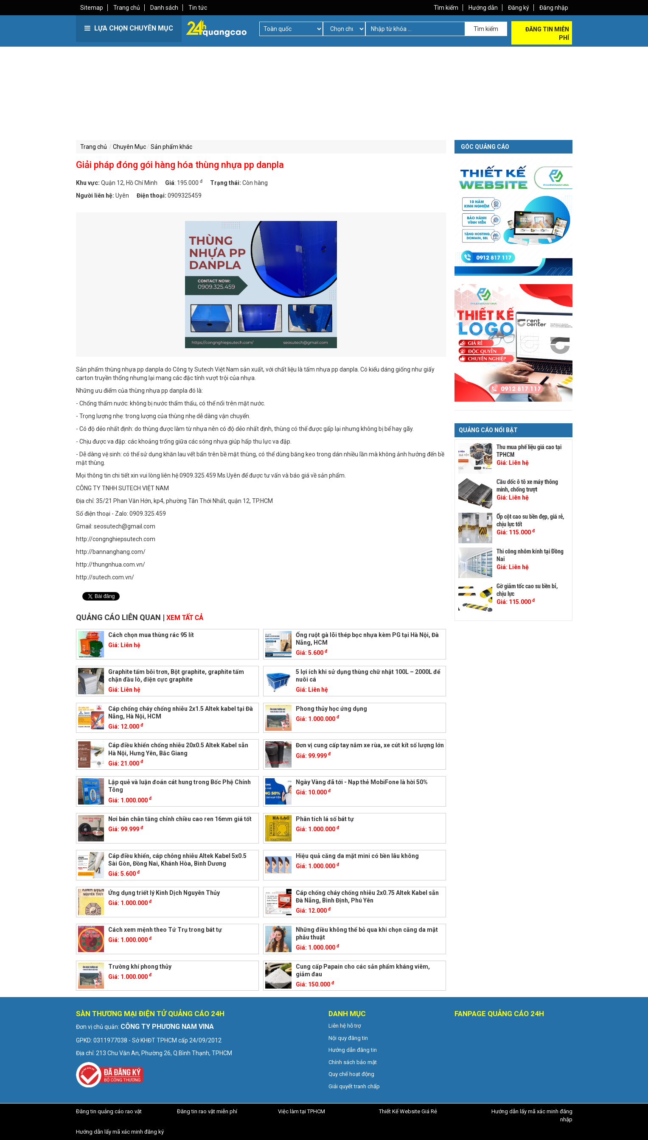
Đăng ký (518, 7)
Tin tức (197, 7)
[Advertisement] (199, 106)
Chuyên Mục (129, 146)
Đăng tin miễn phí (547, 33)
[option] (261, 284)
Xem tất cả (184, 618)
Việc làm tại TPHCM (301, 1111)
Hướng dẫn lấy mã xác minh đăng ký (120, 1132)
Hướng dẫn (483, 7)
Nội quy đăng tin (348, 1038)
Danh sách (164, 7)
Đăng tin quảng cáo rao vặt (109, 1111)
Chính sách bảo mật (352, 1062)
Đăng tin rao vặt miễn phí (207, 1111)
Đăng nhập (553, 7)
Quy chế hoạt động (351, 1074)
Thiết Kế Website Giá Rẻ (408, 1111)
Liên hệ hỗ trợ (344, 1026)
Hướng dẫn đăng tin (352, 1050)
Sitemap (91, 7)
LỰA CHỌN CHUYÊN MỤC (128, 28)
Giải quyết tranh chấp (354, 1086)
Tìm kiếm (446, 7)
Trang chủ (126, 7)
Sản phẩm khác (171, 146)
